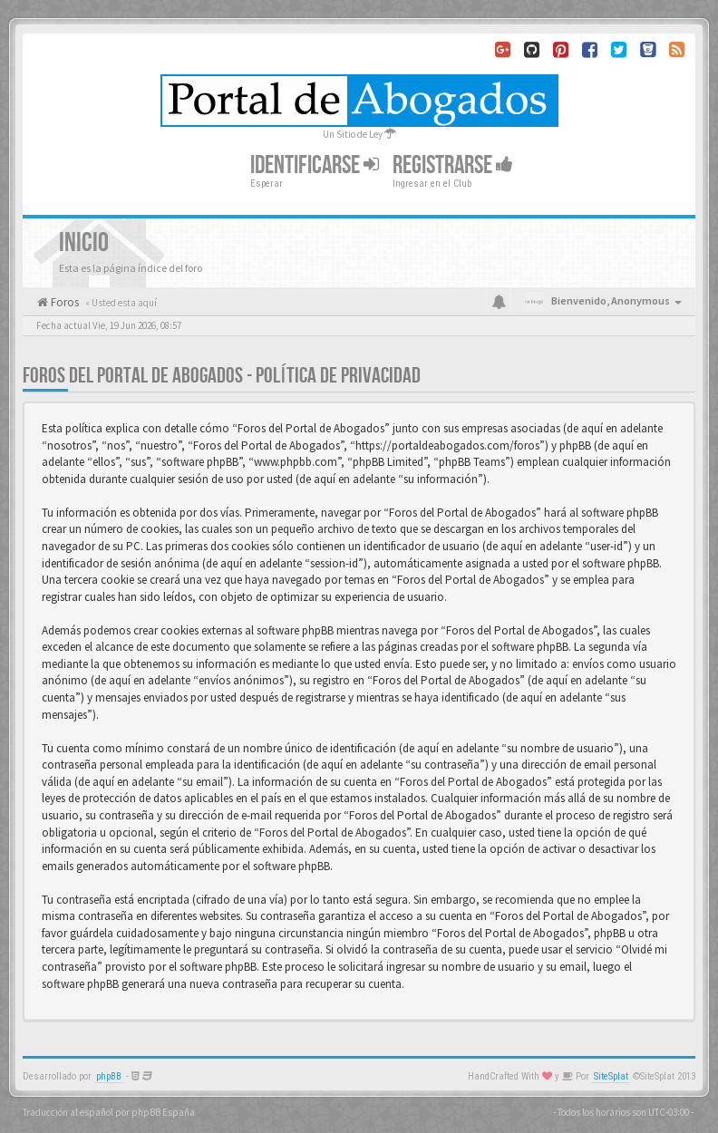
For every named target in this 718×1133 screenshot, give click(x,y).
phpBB (108, 1076)
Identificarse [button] (314, 165)
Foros (63, 302)
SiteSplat (611, 1076)
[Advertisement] (359, 345)
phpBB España (163, 1112)
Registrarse (453, 165)
